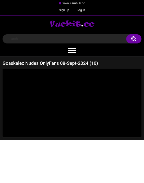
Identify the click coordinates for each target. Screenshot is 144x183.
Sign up (64, 10)
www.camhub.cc (73, 3)
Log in (81, 10)
